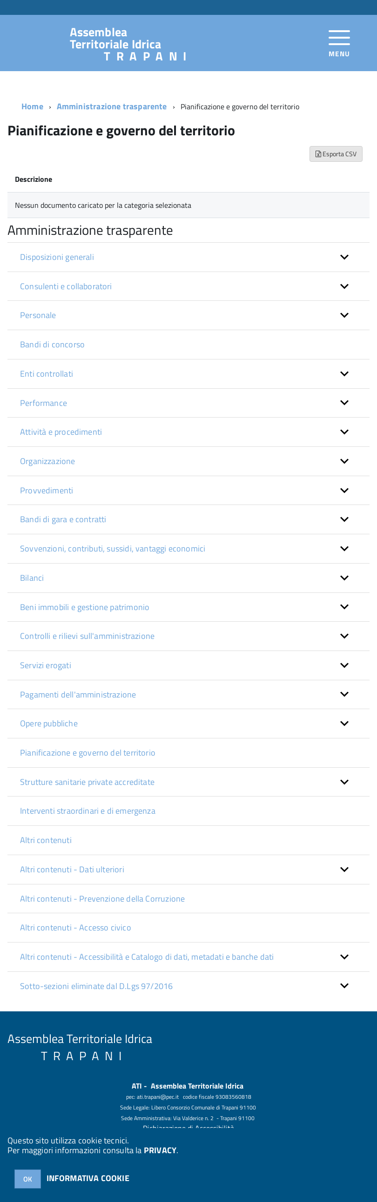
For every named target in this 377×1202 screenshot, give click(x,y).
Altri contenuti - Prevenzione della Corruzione (102, 898)
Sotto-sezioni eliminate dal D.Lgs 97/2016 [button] (96, 986)
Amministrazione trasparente (112, 106)
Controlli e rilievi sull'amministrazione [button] (87, 636)
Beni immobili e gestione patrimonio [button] (84, 607)
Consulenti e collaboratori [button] (66, 286)
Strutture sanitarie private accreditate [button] (87, 782)
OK (27, 1179)
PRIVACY (160, 1150)
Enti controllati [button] (46, 373)
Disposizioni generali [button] (57, 257)
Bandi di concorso (52, 344)
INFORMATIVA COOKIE (88, 1178)
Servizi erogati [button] (45, 665)
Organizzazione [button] (47, 461)
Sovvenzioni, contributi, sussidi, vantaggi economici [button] (112, 548)
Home (32, 106)
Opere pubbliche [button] (49, 723)
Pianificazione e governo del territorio (87, 752)
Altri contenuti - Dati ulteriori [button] (72, 869)
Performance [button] (43, 403)
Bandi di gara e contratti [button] (63, 519)
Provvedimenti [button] (46, 490)
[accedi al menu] (339, 42)
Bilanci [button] (32, 577)
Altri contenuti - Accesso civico (75, 927)
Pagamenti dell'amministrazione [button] (78, 694)
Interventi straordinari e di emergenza (87, 810)
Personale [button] (38, 315)
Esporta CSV (336, 154)
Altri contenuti (46, 840)
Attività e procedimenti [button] (61, 431)
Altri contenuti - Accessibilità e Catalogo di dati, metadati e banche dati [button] (147, 956)
